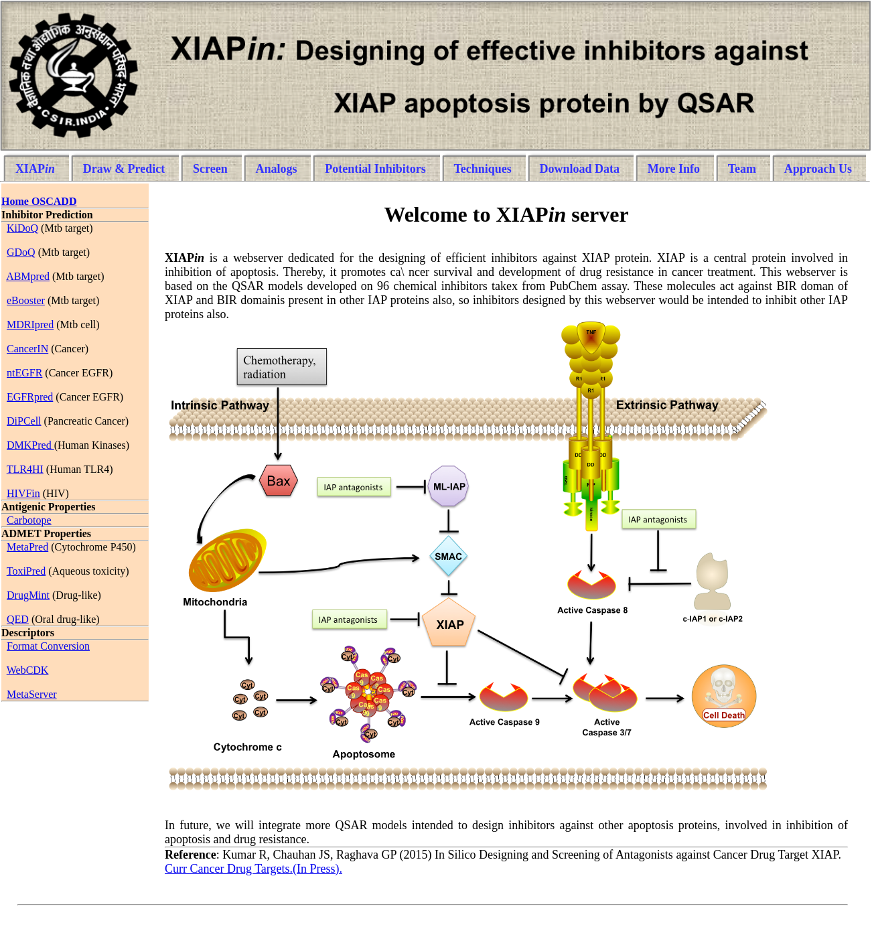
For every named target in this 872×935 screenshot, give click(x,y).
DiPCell (24, 421)
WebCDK (28, 670)
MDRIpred (30, 324)
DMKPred (30, 445)
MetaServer (32, 694)
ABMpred (28, 276)
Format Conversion (48, 646)
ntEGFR (24, 372)
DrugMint (28, 595)
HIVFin (23, 493)
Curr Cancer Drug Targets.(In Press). (253, 868)
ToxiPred (26, 571)
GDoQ (21, 252)
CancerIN (27, 348)
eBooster (26, 300)
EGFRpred (30, 397)
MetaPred (27, 547)
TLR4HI (25, 469)
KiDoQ (22, 228)
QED (18, 619)
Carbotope (29, 520)
